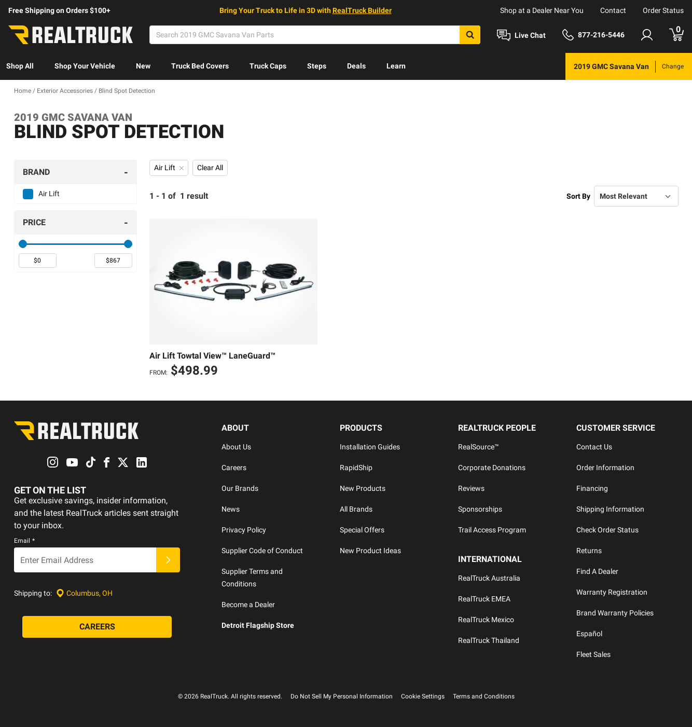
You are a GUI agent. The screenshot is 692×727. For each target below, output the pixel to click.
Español (589, 633)
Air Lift (49, 193)
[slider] (23, 244)
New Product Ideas (370, 550)
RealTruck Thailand (488, 640)
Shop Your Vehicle (84, 66)
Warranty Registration (611, 592)
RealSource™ (478, 447)
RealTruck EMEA (484, 599)
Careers (234, 467)
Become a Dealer (248, 604)
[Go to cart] (676, 35)
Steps (316, 66)
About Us (236, 447)
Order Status (663, 10)
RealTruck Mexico (486, 619)
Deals (356, 66)
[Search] (314, 34)
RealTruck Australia (489, 578)
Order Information (605, 467)
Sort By (578, 196)
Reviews (471, 488)
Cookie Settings (423, 696)
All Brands (356, 509)
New (143, 66)
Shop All (20, 66)
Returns (589, 550)
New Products (362, 488)
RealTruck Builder (362, 10)
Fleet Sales (593, 654)
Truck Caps (268, 66)
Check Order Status (607, 530)
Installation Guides (370, 447)
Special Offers (362, 530)
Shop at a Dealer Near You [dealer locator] (542, 10)
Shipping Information (610, 509)
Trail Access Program (492, 530)
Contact (613, 10)
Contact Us (594, 447)
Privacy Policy (244, 530)
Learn (396, 66)
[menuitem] (20, 66)
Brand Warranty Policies (615, 613)
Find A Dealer (597, 571)
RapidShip (356, 467)
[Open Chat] (521, 35)
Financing (592, 488)
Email (24, 540)
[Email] (85, 559)
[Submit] (168, 559)
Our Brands (240, 488)
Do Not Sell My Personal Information (341, 696)
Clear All (210, 167)
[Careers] (97, 627)
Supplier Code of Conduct (262, 550)
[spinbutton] (38, 260)
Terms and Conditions (484, 696)
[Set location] (84, 593)
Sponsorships (480, 509)
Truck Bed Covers (200, 66)
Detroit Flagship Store (258, 625)
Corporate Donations (491, 467)
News (231, 509)
